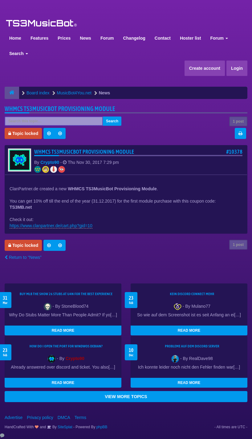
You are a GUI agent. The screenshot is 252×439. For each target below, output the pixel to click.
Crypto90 (49, 162)
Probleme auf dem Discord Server (192, 346)
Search (18, 53)
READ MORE (63, 330)
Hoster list (190, 38)
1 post (238, 121)
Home (15, 38)
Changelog (134, 38)
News (85, 38)
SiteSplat (64, 427)
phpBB (102, 427)
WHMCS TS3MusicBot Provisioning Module (60, 108)
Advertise (13, 417)
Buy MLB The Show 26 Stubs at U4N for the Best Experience (66, 294)
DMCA (64, 417)
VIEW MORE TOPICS (126, 396)
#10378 (234, 151)
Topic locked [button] (23, 133)
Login (237, 68)
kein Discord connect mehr (192, 294)
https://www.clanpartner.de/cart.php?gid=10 (51, 225)
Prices (64, 38)
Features (39, 38)
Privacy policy (40, 417)
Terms (80, 417)
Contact (163, 38)
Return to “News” (23, 257)
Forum (107, 38)
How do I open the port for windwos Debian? (66, 346)
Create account (204, 68)
